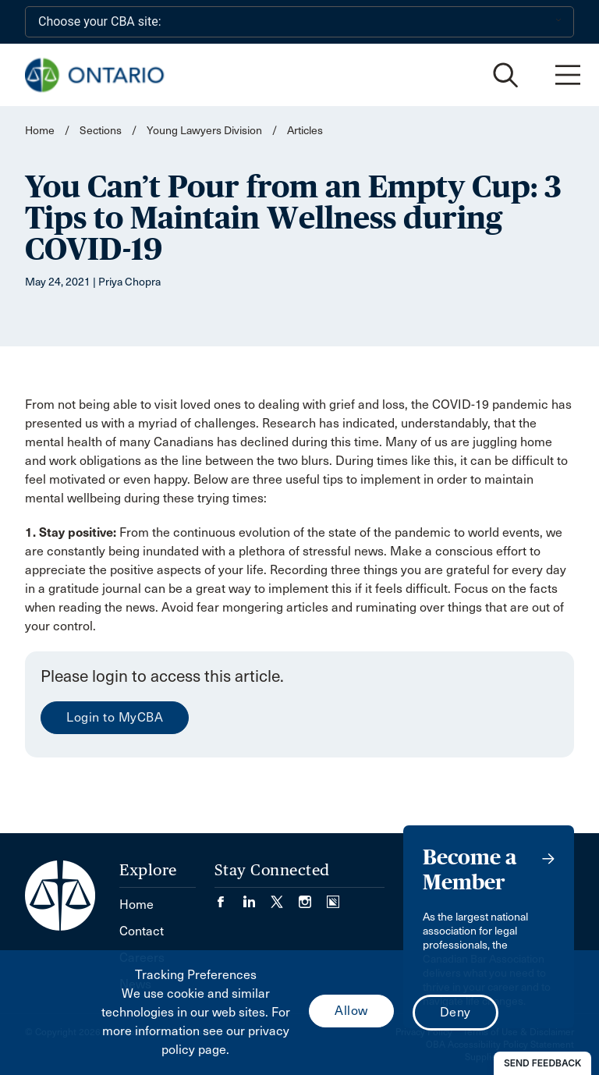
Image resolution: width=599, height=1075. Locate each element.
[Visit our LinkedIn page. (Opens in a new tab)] (257, 896)
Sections (102, 130)
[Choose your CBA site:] (299, 21)
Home (40, 130)
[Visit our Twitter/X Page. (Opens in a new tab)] (285, 896)
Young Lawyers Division (204, 130)
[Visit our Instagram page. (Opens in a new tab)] (313, 896)
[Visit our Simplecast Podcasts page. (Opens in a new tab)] (333, 896)
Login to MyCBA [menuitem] (114, 717)
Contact (141, 931)
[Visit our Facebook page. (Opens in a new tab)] (228, 896)
